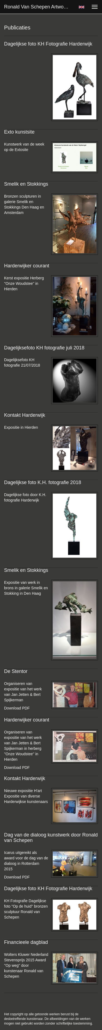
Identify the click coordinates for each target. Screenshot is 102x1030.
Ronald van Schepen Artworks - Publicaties (39, 7)
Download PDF (17, 708)
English (81, 7)
